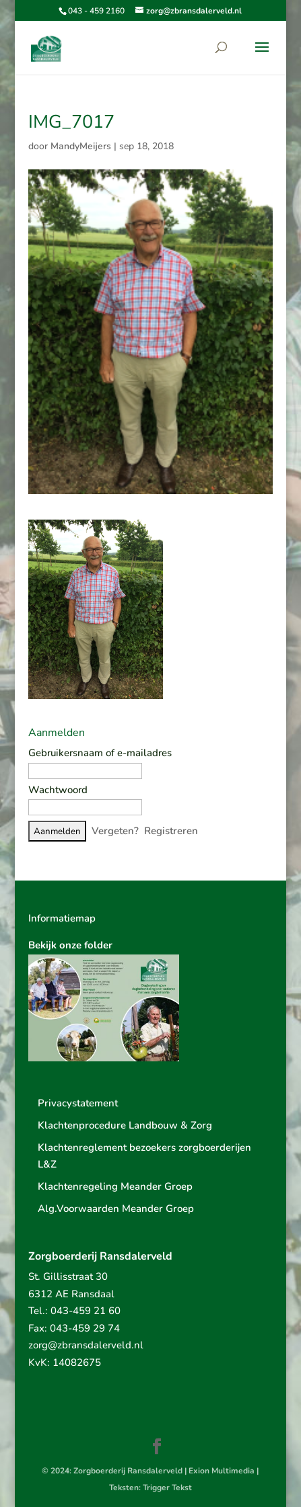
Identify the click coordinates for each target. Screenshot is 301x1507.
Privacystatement (78, 1103)
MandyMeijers (81, 146)
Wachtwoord (58, 790)
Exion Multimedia (222, 1470)
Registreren (171, 831)
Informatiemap (62, 918)
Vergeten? (115, 831)
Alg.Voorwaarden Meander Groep (116, 1208)
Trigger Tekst (167, 1487)
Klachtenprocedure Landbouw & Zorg (125, 1125)
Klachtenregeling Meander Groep (115, 1186)
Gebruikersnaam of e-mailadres (100, 753)
